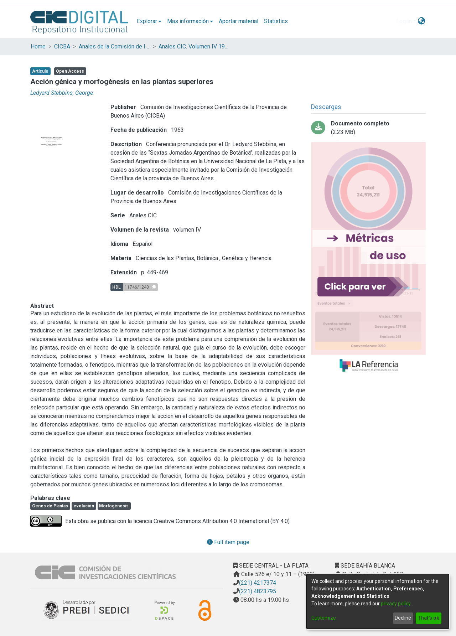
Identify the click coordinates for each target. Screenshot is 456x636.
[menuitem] (149, 21)
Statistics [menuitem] (276, 21)
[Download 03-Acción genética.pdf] (368, 127)
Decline (403, 618)
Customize (323, 618)
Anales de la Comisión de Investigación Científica (114, 46)
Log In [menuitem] (404, 21)
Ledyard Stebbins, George (61, 92)
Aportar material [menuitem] (238, 21)
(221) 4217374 (257, 582)
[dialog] (377, 601)
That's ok (428, 618)
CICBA (62, 46)
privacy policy (395, 603)
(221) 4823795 (257, 591)
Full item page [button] (228, 542)
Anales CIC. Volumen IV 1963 (194, 46)
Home (38, 46)
